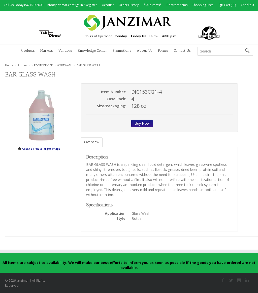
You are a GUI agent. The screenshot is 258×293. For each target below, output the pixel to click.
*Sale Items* (153, 5)
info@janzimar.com (60, 5)
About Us (144, 50)
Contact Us (182, 50)
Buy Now (142, 123)
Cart (227, 5)
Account (108, 5)
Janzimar (129, 27)
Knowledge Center (92, 50)
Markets (46, 50)
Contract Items (177, 5)
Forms (163, 50)
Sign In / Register (85, 5)
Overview (91, 142)
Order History (129, 5)
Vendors (65, 50)
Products (27, 50)
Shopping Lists (202, 5)
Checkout (247, 5)
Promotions (122, 50)
